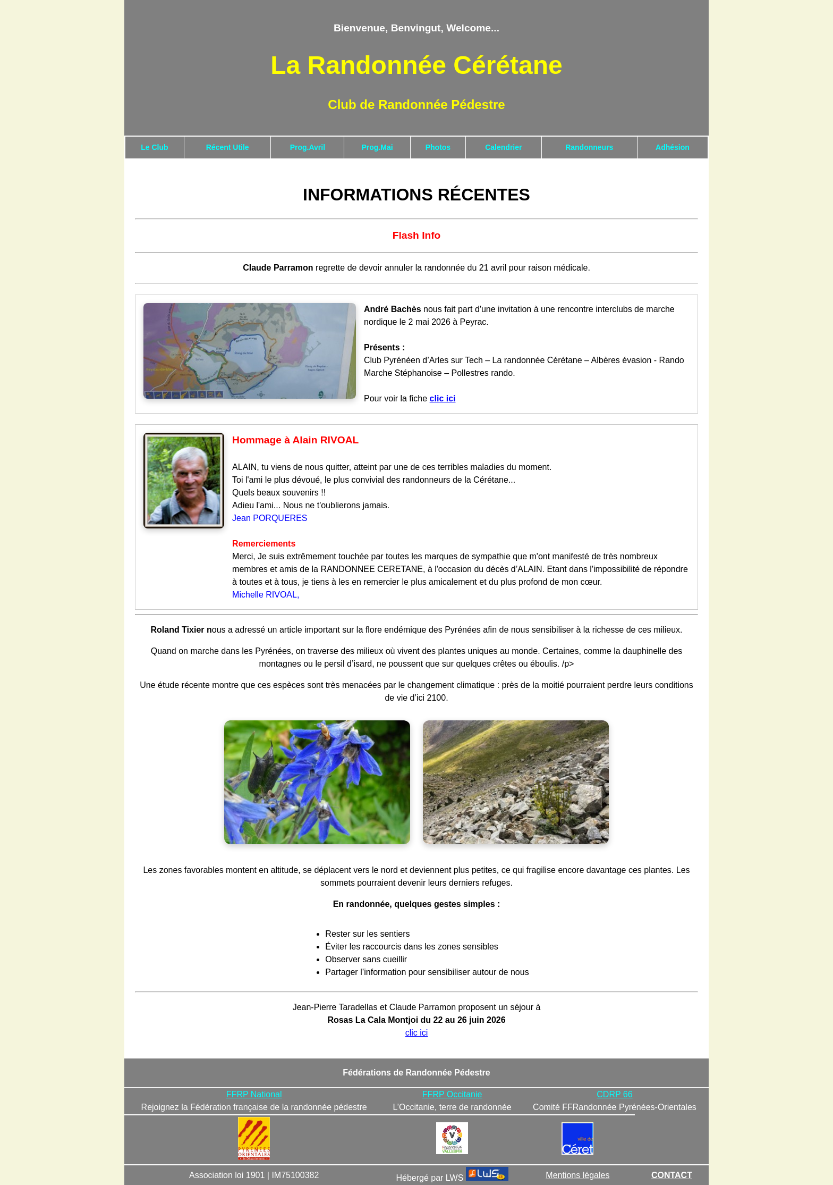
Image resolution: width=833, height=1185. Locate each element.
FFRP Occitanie (452, 1094)
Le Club (154, 147)
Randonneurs (589, 147)
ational (269, 1094)
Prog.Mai (377, 147)
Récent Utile (227, 147)
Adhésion (673, 147)
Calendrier (503, 147)
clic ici (416, 1032)
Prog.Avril (307, 147)
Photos (438, 147)
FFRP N (241, 1094)
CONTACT (671, 1175)
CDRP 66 (614, 1094)
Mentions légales (577, 1175)
